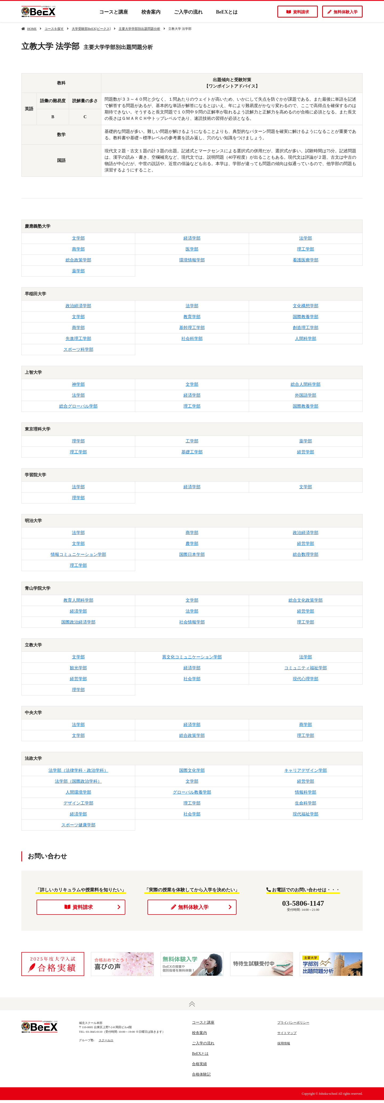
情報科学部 (305, 792)
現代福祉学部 (305, 814)
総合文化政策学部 (306, 600)
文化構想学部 (305, 306)
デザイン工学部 (78, 803)
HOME (32, 29)
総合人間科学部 (306, 384)
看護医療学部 (305, 260)
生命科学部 (305, 803)
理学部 (78, 441)
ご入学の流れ (188, 12)
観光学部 (78, 668)
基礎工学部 (192, 452)
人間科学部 (305, 338)
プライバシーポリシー (293, 1025)
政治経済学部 (78, 306)
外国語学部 (305, 395)
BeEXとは (227, 12)
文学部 (78, 238)
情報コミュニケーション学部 (78, 554)
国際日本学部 (192, 554)
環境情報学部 (192, 260)
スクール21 (106, 1043)
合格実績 (199, 1067)
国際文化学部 (192, 770)
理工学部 (305, 249)
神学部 (78, 384)
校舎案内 (151, 12)
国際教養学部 (305, 316)
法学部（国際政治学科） (78, 781)
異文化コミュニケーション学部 (192, 657)
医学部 (192, 249)
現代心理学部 (305, 678)
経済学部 (192, 238)
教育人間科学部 (78, 600)
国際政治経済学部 (78, 622)
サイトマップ (287, 1036)
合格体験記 (201, 1077)
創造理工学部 (305, 327)
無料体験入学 (342, 12)
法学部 (305, 238)
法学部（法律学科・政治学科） (78, 770)
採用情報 (283, 1046)
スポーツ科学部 (78, 349)
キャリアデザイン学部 (305, 770)
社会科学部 (192, 338)
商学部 (78, 249)
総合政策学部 (78, 260)
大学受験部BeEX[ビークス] (91, 29)
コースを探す (54, 29)
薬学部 (78, 271)
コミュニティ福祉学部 (305, 668)
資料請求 (297, 12)
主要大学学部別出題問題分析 (139, 29)
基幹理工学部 (192, 327)
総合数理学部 (305, 554)
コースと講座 (113, 12)
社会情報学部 (192, 622)
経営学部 (305, 452)
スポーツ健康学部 (78, 825)
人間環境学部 (78, 792)
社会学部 (192, 678)
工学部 (192, 441)
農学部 (192, 543)
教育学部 (192, 316)
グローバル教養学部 (192, 792)
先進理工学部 (78, 338)
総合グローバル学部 (78, 406)
